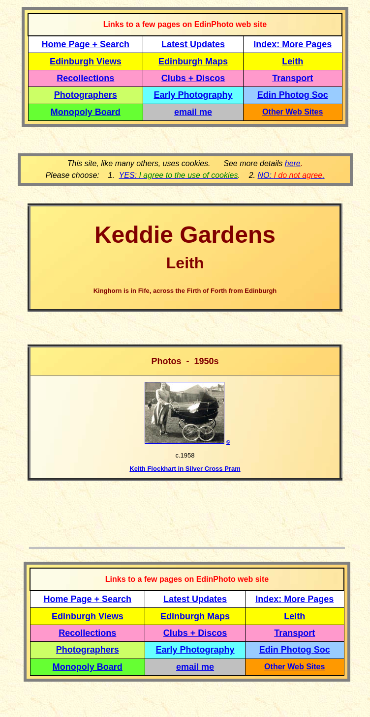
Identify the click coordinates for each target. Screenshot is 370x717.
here (293, 163)
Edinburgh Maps (193, 61)
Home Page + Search (86, 44)
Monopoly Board (86, 112)
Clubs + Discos (193, 78)
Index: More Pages (292, 44)
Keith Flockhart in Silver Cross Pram (184, 468)
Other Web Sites (292, 112)
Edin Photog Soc (292, 95)
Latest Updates (193, 44)
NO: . (290, 175)
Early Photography (193, 95)
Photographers (85, 95)
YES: (178, 175)
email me (193, 112)
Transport (292, 78)
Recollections (85, 78)
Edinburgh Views (86, 61)
